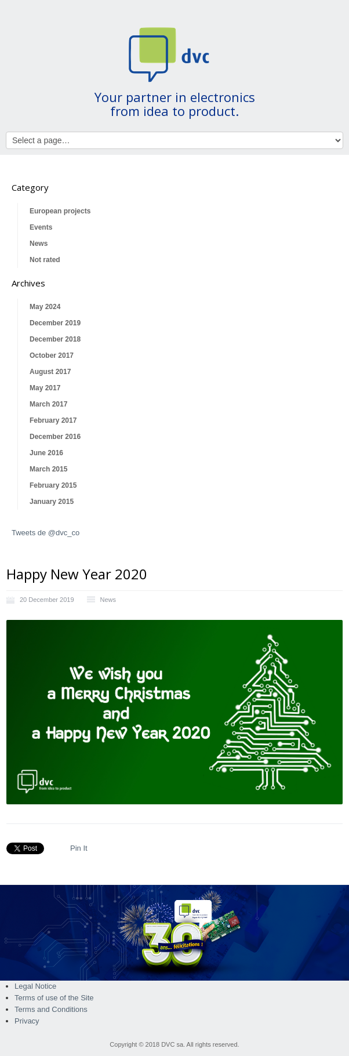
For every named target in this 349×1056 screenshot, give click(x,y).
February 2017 (53, 420)
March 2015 (48, 469)
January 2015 (52, 502)
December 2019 (55, 323)
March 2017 (48, 404)
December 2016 (55, 437)
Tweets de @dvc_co (45, 532)
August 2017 (50, 372)
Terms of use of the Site (54, 997)
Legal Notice (35, 986)
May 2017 (45, 388)
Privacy (26, 1021)
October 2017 (52, 355)
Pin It (79, 848)
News (39, 243)
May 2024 (45, 307)
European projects (60, 211)
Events (41, 227)
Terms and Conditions (51, 1009)
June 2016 (46, 453)
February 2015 (53, 485)
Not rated (45, 260)
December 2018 (55, 339)
